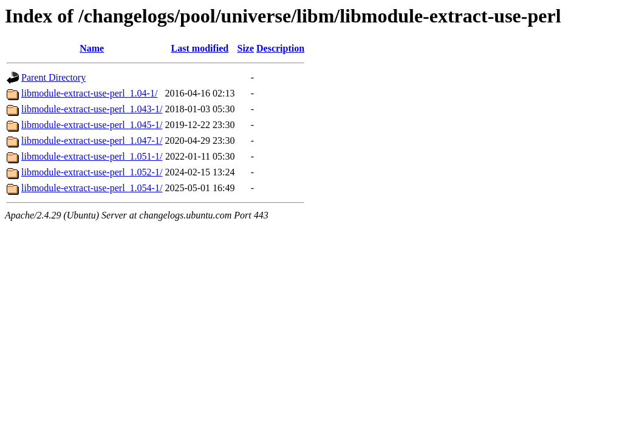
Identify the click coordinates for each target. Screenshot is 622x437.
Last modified (200, 48)
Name (92, 48)
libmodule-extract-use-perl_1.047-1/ (91, 140)
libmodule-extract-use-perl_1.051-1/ (91, 156)
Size (245, 48)
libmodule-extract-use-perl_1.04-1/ (89, 93)
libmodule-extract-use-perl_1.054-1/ (91, 188)
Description (280, 48)
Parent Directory (53, 77)
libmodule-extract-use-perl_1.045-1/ (91, 125)
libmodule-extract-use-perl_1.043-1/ (91, 109)
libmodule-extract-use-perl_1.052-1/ (91, 172)
